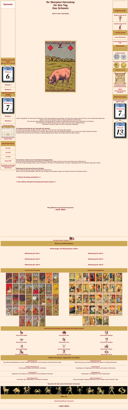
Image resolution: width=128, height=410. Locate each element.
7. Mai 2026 (8, 94)
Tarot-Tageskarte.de (32, 378)
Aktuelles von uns (120, 70)
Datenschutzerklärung (60, 401)
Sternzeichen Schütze (106, 348)
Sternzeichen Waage (21, 348)
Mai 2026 (8, 148)
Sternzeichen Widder (21, 335)
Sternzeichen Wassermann (64, 354)
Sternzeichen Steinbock (21, 354)
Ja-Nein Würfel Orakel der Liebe (120, 42)
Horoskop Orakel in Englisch (64, 240)
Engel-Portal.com (32, 361)
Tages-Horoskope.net (95, 378)
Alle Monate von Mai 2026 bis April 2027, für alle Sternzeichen (8, 166)
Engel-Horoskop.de (95, 361)
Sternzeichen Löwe (64, 342)
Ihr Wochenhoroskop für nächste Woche (120, 119)
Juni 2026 (8, 152)
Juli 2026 (8, 156)
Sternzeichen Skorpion (64, 348)
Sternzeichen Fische (106, 354)
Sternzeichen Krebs (21, 342)
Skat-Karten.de (96, 366)
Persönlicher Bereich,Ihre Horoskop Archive (120, 85)
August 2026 (8, 161)
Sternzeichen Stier (64, 335)
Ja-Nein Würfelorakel (120, 37)
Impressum (71, 401)
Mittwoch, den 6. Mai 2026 (8, 61)
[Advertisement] (8, 33)
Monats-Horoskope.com (32, 366)
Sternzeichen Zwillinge (106, 335)
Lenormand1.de (32, 372)
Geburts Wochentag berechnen (120, 91)
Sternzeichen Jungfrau (106, 342)
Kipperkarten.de (95, 372)
